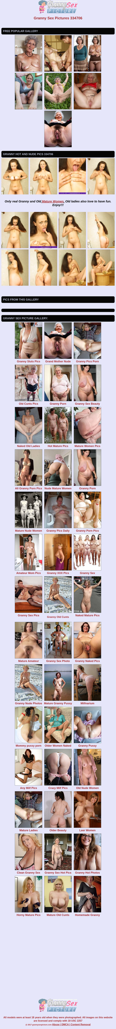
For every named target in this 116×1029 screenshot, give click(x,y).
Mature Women (53, 201)
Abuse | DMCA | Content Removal (71, 1024)
